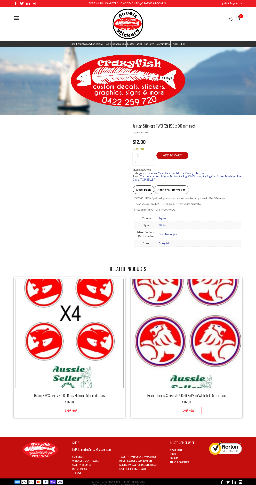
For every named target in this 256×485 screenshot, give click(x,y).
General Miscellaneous (161, 173)
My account (176, 446)
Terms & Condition (179, 459)
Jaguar (165, 176)
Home (107, 43)
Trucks (174, 43)
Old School (194, 176)
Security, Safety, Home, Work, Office (137, 453)
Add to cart (172, 155)
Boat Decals (119, 43)
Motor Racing (134, 43)
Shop (182, 43)
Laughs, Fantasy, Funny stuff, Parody (138, 461)
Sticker (163, 225)
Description (143, 189)
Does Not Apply (168, 234)
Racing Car (209, 176)
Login (173, 450)
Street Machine (226, 176)
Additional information (171, 189)
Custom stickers (150, 176)
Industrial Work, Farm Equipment (136, 457)
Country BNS (163, 43)
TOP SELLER (147, 179)
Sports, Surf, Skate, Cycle (132, 465)
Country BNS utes (81, 461)
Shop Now (69, 407)
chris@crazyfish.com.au (96, 446)
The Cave (149, 43)
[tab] (143, 189)
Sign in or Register (228, 3)
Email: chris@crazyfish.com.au (87, 43)
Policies (174, 455)
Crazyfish (164, 243)
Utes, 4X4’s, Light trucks (85, 457)
